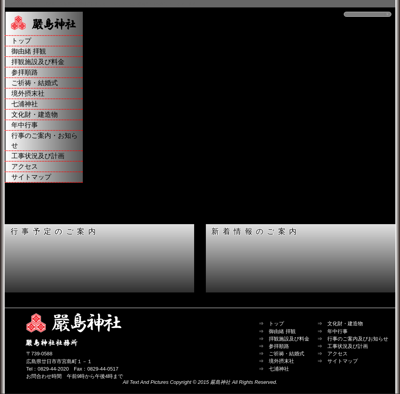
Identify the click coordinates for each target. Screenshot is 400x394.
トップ (21, 41)
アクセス (24, 166)
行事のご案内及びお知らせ (357, 339)
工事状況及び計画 (37, 156)
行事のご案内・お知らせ (44, 140)
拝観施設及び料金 (37, 62)
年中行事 (24, 125)
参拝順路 (24, 72)
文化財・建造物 (34, 114)
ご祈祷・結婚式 (34, 83)
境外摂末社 (28, 93)
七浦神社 (24, 104)
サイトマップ (31, 177)
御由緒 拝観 (28, 51)
